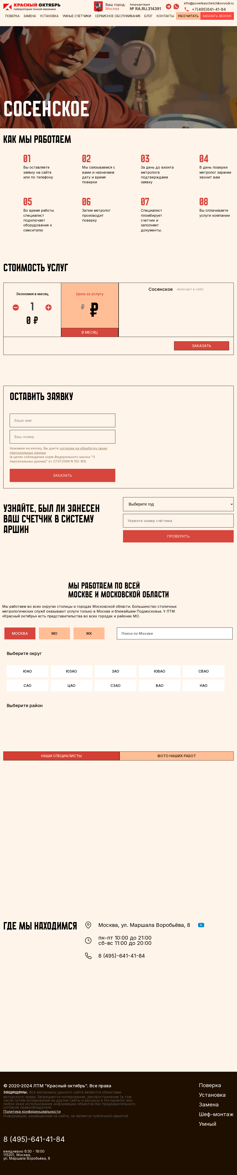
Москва (20, 632)
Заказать (62, 474)
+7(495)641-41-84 (205, 9)
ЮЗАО (71, 670)
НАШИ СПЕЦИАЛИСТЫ (61, 754)
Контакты (165, 16)
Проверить (178, 535)
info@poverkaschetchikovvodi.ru (209, 3)
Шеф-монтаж (216, 1112)
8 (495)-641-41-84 (115, 954)
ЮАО (27, 670)
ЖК (89, 632)
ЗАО (115, 670)
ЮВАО (159, 670)
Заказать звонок (217, 16)
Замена (30, 16)
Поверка (12, 16)
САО (27, 684)
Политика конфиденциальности (32, 1110)
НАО (204, 684)
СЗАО (115, 684)
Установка (49, 16)
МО (54, 632)
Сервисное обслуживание (118, 16)
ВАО (160, 684)
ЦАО (71, 684)
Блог (149, 16)
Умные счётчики (76, 16)
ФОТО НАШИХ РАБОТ (176, 754)
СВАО (203, 670)
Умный (207, 1122)
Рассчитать (188, 16)
